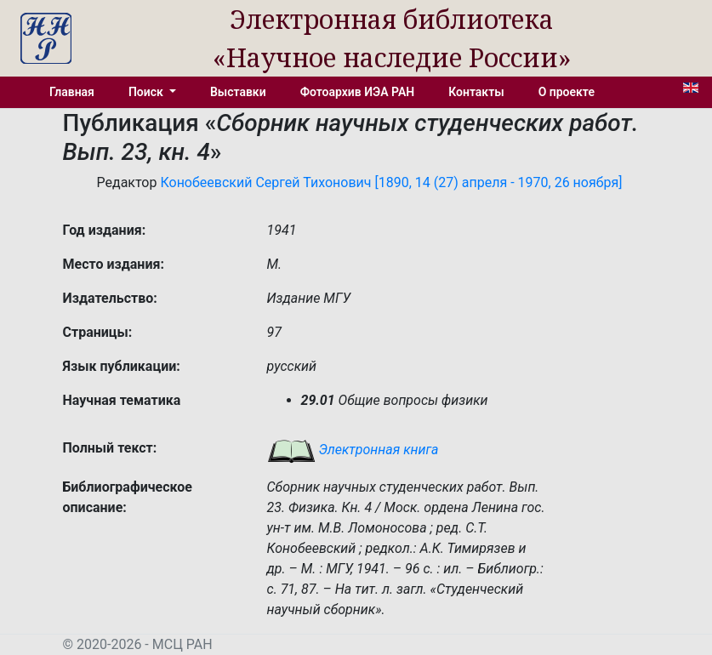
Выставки (238, 92)
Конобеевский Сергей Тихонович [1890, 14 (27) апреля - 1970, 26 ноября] (391, 182)
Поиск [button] (147, 92)
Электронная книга (353, 449)
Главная (71, 92)
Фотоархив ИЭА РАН (357, 92)
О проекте (566, 92)
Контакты (476, 92)
